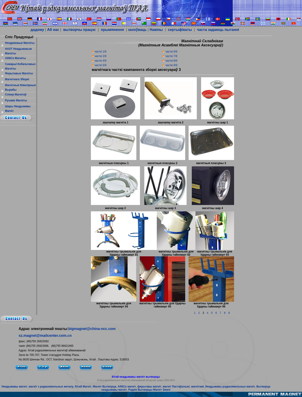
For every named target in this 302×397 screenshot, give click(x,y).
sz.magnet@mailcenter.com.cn (45, 335)
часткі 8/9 (171, 60)
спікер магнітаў (15, 94)
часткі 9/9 (171, 65)
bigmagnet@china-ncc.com (92, 329)
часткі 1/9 (100, 51)
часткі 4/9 (100, 60)
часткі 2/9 (100, 56)
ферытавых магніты (19, 73)
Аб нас (53, 30)
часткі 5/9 (100, 65)
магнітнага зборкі (17, 79)
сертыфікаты (179, 30)
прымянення (112, 30)
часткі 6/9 (171, 51)
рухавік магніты (16, 100)
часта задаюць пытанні (217, 30)
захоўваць (137, 30)
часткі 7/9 (171, 56)
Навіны (156, 30)
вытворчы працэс (79, 30)
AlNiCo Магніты (15, 58)
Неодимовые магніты (20, 43)
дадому (37, 30)
